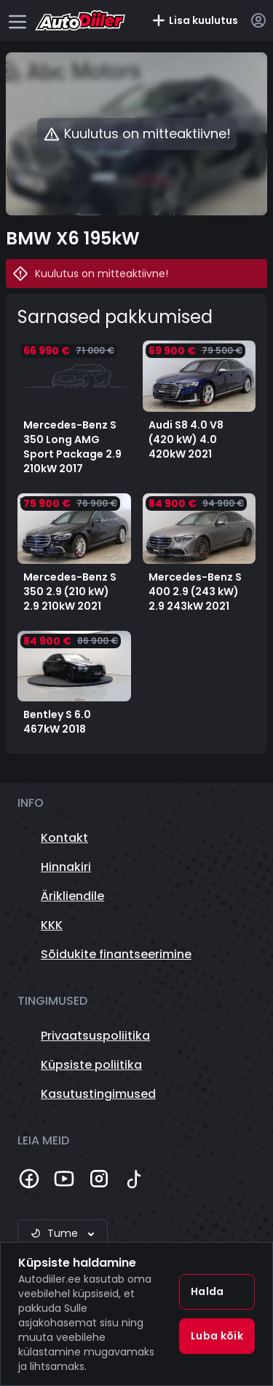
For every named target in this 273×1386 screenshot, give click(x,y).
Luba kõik (217, 1336)
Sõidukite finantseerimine (116, 954)
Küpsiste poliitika (91, 1064)
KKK (52, 925)
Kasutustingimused (98, 1094)
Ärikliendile (72, 896)
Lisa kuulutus (194, 20)
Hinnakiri (66, 867)
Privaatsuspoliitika (95, 1035)
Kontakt (64, 837)
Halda (207, 1291)
